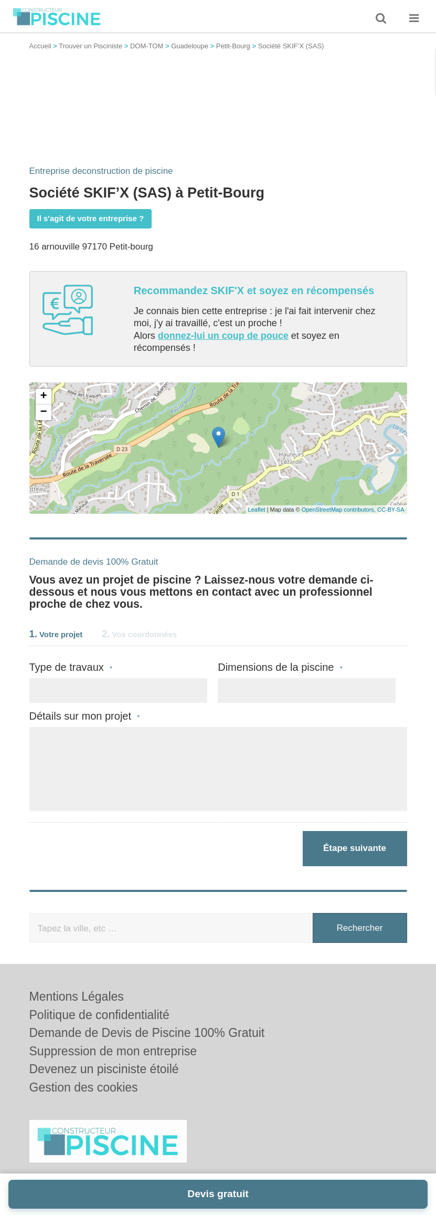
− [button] (43, 412)
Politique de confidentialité (99, 1015)
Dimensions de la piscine (280, 667)
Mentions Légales (76, 996)
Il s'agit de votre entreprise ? (90, 218)
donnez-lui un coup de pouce (223, 335)
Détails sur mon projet (84, 716)
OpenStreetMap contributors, (339, 509)
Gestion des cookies (83, 1087)
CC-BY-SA (391, 509)
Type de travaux (71, 667)
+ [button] (43, 396)
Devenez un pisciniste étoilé (104, 1069)
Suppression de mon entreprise (113, 1051)
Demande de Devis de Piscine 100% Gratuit (147, 1033)
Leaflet (256, 509)
